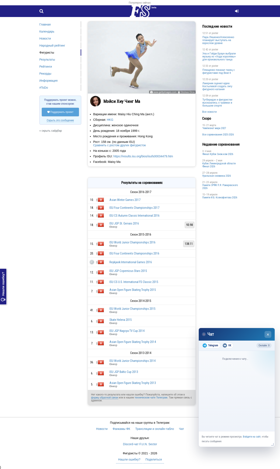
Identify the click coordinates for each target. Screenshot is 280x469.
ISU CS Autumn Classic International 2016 (134, 215)
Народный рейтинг (52, 45)
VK (227, 345)
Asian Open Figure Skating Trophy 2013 (132, 383)
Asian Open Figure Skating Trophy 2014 (132, 342)
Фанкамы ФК (121, 429)
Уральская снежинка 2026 (216, 175)
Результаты (47, 59)
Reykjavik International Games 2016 (130, 262)
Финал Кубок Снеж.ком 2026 (217, 154)
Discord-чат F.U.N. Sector (140, 444)
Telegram (210, 345)
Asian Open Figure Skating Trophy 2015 (132, 289)
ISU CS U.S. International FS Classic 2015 (133, 282)
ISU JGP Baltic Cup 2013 (123, 372)
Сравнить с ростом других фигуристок (119, 145)
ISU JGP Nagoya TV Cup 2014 (126, 331)
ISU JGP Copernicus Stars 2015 (128, 271)
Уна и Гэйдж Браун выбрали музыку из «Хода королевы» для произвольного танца (219, 56)
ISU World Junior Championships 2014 (132, 360)
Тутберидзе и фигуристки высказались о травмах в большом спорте (217, 102)
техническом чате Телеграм (150, 397)
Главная (45, 24)
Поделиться (154, 459)
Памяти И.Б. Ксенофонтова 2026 (219, 197)
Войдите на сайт (252, 436)
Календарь (47, 31)
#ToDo (43, 87)
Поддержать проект (60, 112)
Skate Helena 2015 (120, 319)
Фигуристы (46, 52)
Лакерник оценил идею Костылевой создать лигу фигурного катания (217, 86)
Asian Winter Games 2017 (124, 200)
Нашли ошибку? (3, 286)
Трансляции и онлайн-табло (154, 429)
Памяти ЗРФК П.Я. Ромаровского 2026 (220, 187)
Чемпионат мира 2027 (214, 128)
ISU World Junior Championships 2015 (132, 308)
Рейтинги (45, 66)
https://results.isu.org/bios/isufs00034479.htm (143, 156)
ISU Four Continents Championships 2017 (134, 207)
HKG (110, 119)
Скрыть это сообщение (60, 120)
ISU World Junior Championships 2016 (132, 242)
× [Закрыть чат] (268, 334)
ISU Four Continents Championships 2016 (134, 253)
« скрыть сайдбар (50, 130)
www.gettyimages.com (164, 92)
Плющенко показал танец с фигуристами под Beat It (218, 71)
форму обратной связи (104, 397)
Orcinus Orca (188, 92)
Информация (48, 80)
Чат (181, 429)
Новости (45, 38)
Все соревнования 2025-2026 (218, 134)
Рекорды (45, 73)
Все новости (209, 111)
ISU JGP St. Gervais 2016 (124, 223)
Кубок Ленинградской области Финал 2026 (219, 165)
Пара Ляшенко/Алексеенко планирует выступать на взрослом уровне (218, 40)
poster (215, 33)
